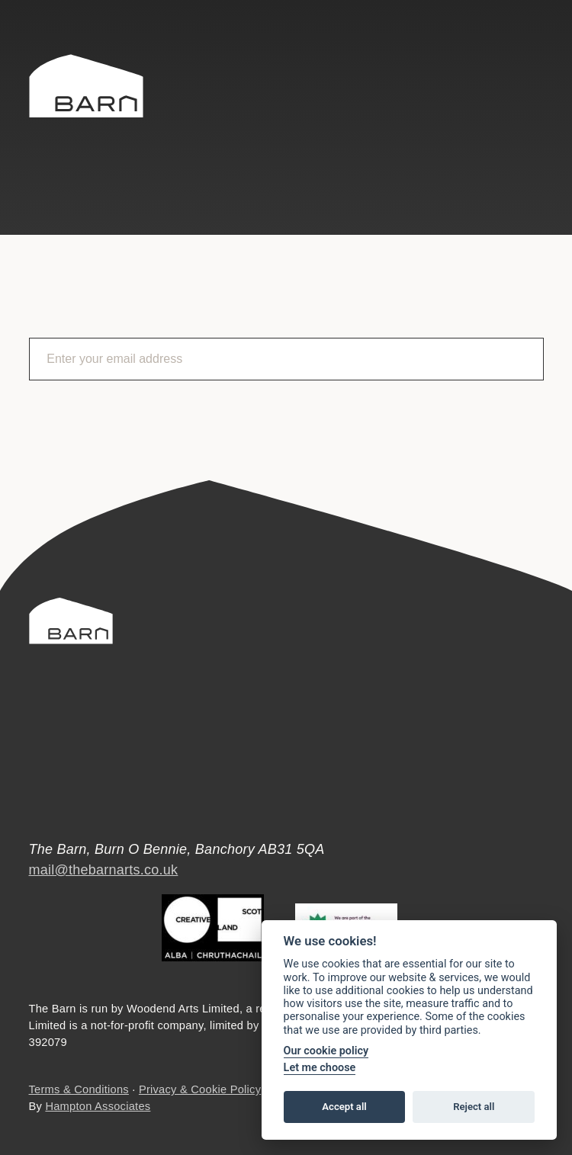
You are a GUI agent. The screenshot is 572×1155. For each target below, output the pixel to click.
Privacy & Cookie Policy (200, 1089)
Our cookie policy (326, 1050)
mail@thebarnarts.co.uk (103, 869)
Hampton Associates (97, 1106)
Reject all (473, 1106)
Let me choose (320, 1067)
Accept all (344, 1106)
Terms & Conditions (79, 1089)
